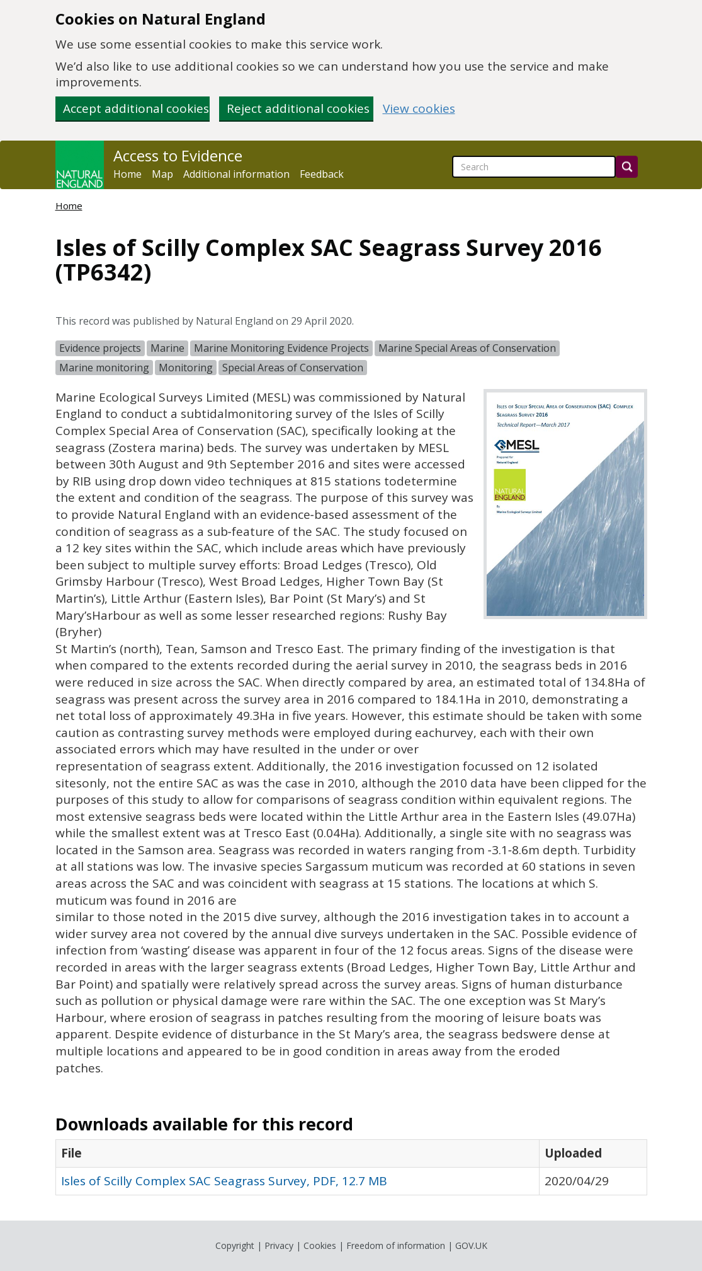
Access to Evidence (177, 155)
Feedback (322, 174)
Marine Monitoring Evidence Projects (281, 348)
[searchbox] (534, 167)
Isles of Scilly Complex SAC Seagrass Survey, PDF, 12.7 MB (224, 1181)
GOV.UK (471, 1245)
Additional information (236, 174)
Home (127, 174)
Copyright (234, 1245)
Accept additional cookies (136, 108)
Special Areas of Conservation (292, 367)
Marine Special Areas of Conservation (467, 348)
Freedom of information (395, 1245)
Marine (167, 348)
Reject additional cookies (298, 108)
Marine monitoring (104, 367)
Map (162, 174)
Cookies (319, 1245)
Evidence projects (100, 348)
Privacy (278, 1245)
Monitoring (186, 367)
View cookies (419, 109)
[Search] (627, 167)
